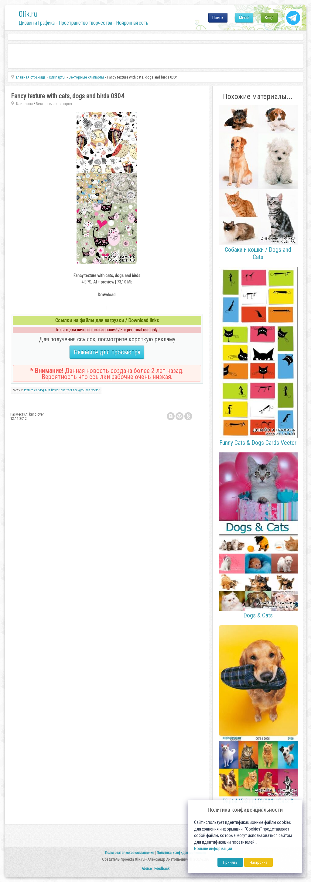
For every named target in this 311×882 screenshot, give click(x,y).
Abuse (147, 868)
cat (36, 390)
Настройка (258, 862)
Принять (230, 862)
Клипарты (24, 103)
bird (47, 390)
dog (41, 390)
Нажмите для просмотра (106, 352)
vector (95, 390)
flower (55, 390)
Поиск (218, 17)
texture (28, 390)
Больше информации (213, 848)
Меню (244, 17)
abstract (66, 390)
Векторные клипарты (54, 103)
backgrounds (82, 390)
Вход (269, 17)
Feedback (161, 868)
